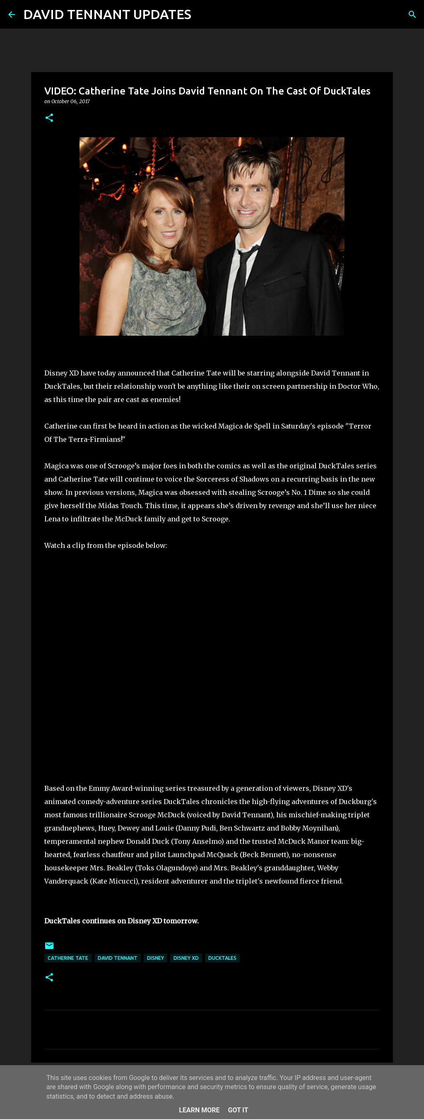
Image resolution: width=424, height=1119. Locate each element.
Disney (155, 958)
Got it (238, 1110)
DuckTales (222, 958)
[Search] (203, 14)
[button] (49, 118)
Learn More (199, 1110)
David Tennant (117, 958)
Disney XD (186, 958)
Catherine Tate (68, 958)
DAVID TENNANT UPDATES (107, 14)
